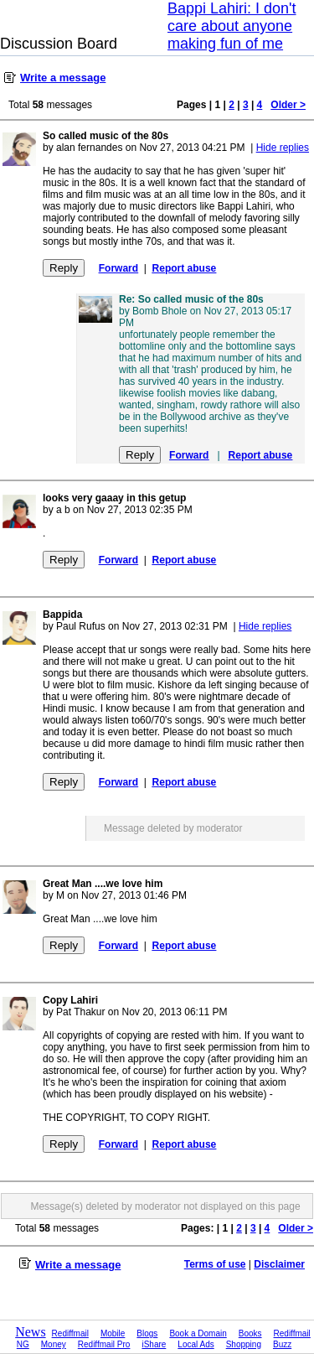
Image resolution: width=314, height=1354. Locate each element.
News (30, 1332)
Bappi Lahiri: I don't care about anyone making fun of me (231, 26)
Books (250, 1333)
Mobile (112, 1333)
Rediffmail (70, 1333)
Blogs (146, 1333)
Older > (288, 105)
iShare (154, 1344)
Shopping (243, 1344)
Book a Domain (197, 1333)
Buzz (282, 1344)
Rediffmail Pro (104, 1344)
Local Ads (196, 1344)
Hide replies (282, 147)
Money (53, 1344)
